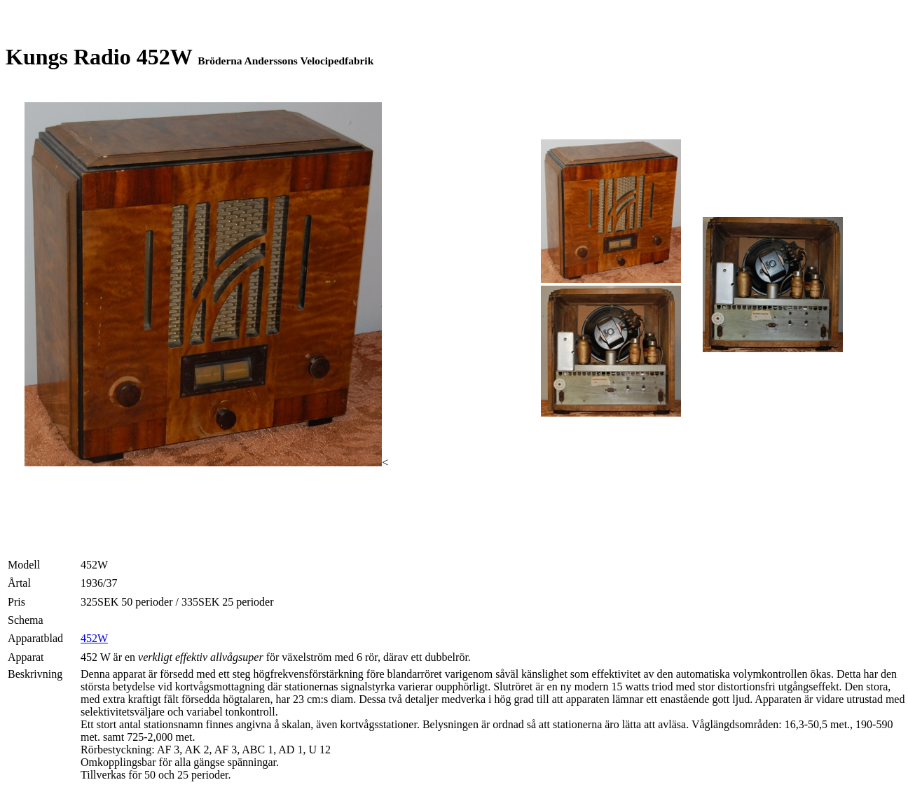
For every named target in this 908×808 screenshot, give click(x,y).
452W (94, 638)
